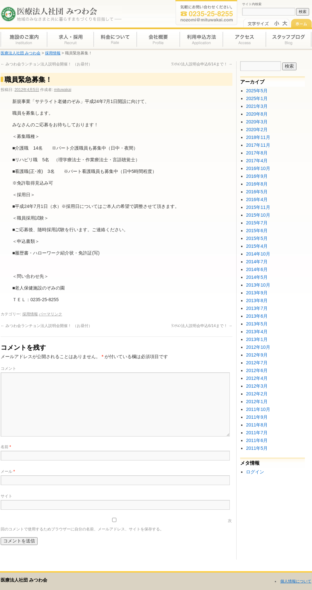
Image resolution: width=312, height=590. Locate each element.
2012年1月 (257, 401)
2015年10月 (258, 215)
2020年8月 (257, 114)
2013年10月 (258, 285)
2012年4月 (257, 378)
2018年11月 (258, 137)
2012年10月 (258, 347)
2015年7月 (257, 222)
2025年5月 (257, 90)
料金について (115, 39)
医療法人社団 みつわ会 (24, 580)
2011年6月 (257, 440)
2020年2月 (257, 129)
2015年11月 (258, 207)
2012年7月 (257, 362)
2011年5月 (257, 448)
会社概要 (158, 39)
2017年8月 (257, 152)
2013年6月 (257, 316)
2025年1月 (257, 98)
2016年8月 (257, 184)
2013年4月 (257, 331)
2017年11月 (258, 145)
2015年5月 (257, 238)
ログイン (255, 471)
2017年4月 (257, 160)
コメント (8, 368)
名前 (6, 447)
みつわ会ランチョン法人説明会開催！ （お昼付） (46, 64)
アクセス (243, 39)
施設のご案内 (24, 39)
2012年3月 (257, 386)
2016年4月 (257, 199)
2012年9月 (257, 354)
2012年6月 (257, 370)
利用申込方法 (200, 39)
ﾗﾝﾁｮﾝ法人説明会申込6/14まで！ (201, 64)
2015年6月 (257, 230)
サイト (6, 496)
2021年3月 (257, 106)
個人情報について (295, 581)
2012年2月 (257, 393)
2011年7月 (257, 432)
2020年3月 (257, 121)
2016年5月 (257, 191)
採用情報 (30, 314)
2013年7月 (257, 308)
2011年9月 (257, 417)
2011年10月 (258, 409)
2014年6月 (257, 269)
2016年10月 (258, 168)
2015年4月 (257, 246)
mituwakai (62, 89)
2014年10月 (258, 253)
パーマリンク (50, 314)
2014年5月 (257, 277)
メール (8, 471)
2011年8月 (257, 424)
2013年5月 (257, 323)
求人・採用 (70, 39)
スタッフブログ (288, 39)
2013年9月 (257, 292)
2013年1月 (257, 339)
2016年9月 (257, 176)
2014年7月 (257, 261)
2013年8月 (257, 300)
